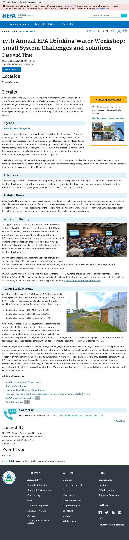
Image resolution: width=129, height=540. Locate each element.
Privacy (31, 516)
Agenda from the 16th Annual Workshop (82, 280)
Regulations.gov (71, 506)
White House (69, 521)
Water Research (27, 31)
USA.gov (67, 516)
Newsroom (68, 495)
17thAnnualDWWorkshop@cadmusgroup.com (81, 415)
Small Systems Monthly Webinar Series (24, 381)
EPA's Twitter (106, 512)
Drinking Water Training (17, 385)
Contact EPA (105, 480)
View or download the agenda (16, 128)
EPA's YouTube (113, 512)
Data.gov (67, 480)
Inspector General (72, 485)
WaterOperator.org (14, 401)
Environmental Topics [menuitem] (17, 24)
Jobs (65, 490)
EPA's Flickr (119, 512)
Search (124, 15)
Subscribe (68, 511)
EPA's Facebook (100, 512)
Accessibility (34, 480)
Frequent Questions (108, 495)
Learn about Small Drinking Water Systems (25, 389)
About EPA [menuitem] (67, 24)
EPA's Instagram (101, 518)
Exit (37, 398)
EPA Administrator (37, 485)
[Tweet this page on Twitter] (119, 31)
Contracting (33, 495)
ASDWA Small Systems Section (20, 397)
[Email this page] (125, 31)
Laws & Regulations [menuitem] (45, 24)
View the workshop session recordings (108, 118)
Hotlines (103, 485)
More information (102, 8)
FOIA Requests (106, 490)
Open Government (72, 500)
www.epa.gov (69, 6)
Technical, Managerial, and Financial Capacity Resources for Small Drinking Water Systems (48, 393)
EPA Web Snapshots (37, 506)
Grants (31, 500)
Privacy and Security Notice (38, 521)
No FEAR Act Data (36, 511)
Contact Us (93, 30)
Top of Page (120, 421)
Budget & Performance (39, 490)
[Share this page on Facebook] (113, 31)
